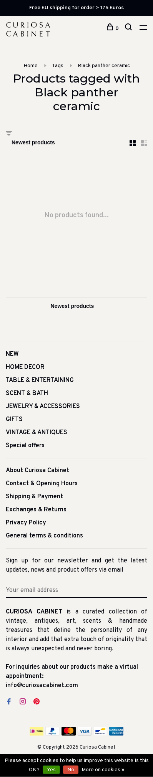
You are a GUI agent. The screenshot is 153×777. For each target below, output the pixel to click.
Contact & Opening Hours (42, 484)
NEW (12, 354)
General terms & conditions (44, 536)
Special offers (25, 446)
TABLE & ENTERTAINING (40, 380)
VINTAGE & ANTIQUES (36, 432)
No (70, 770)
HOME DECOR (25, 367)
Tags (57, 66)
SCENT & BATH (27, 393)
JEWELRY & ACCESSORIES (43, 406)
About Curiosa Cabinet (37, 470)
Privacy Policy (26, 523)
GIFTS (14, 419)
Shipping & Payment (34, 497)
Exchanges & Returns (36, 510)
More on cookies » (102, 770)
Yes (51, 770)
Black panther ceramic (104, 66)
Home (30, 66)
